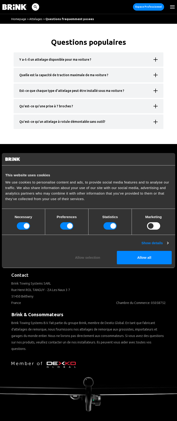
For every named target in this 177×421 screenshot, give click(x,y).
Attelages (35, 19)
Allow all (144, 257)
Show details (152, 243)
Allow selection (87, 257)
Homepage (18, 19)
